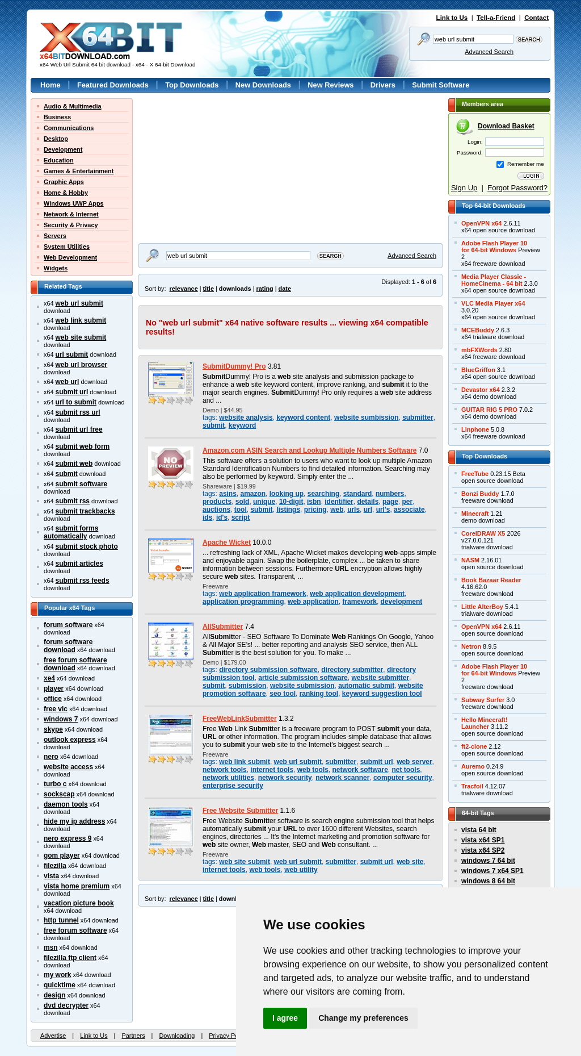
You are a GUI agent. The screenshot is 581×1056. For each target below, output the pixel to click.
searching (323, 494)
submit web (74, 464)
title (208, 288)
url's (383, 510)
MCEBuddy (477, 330)
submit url (72, 392)
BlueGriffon (478, 369)
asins (228, 494)
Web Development (70, 257)
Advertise (53, 1035)
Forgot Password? (517, 187)
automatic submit (366, 686)
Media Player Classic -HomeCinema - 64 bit (493, 280)
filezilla (55, 866)
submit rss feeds (83, 581)
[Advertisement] (209, 169)
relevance (184, 288)
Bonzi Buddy (480, 493)
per (407, 502)
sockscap (59, 794)
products (217, 502)
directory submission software (268, 670)
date (285, 288)
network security (285, 778)
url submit (72, 354)
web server (414, 762)
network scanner (342, 778)
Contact (536, 17)
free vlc (56, 709)
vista (51, 876)
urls (353, 510)
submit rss (73, 501)
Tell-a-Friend (496, 17)
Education (59, 160)
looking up (287, 494)
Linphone (475, 429)
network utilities (228, 778)
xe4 (49, 678)
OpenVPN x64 (481, 223)
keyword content (303, 417)
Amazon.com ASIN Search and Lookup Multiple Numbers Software (309, 450)
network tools (225, 770)
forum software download (68, 646)
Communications (69, 127)
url (368, 510)
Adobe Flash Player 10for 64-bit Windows (494, 246)
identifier (339, 502)
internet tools (271, 770)
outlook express (70, 740)
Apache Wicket (227, 542)
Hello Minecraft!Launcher (484, 723)
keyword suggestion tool (382, 694)
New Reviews (330, 85)
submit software (82, 484)
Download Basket (506, 126)
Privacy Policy (228, 1035)
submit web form (83, 446)
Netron (471, 646)
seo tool (283, 694)
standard (357, 494)
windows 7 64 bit (488, 861)
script (240, 517)
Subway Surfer (482, 699)
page (390, 502)
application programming (243, 602)
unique (264, 502)
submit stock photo (87, 546)
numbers (390, 494)
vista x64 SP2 (482, 850)
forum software (68, 625)
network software (360, 770)
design (55, 995)
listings (288, 510)
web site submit (81, 337)
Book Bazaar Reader (491, 580)
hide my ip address (74, 821)
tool (240, 510)
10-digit (291, 502)
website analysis (245, 417)
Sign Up (464, 187)
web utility (300, 870)
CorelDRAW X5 (483, 533)
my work (57, 975)
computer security (402, 778)
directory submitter (352, 670)
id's (222, 517)
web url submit (79, 303)
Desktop (56, 138)
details (367, 502)
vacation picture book (79, 903)
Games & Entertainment (78, 171)
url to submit (76, 402)
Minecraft (475, 513)
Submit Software (440, 85)
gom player (62, 855)
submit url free (79, 429)
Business (57, 117)
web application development (357, 594)
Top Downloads (191, 85)
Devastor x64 (480, 389)
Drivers (383, 85)
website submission (302, 686)
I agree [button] (285, 1017)
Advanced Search (489, 51)
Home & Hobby (66, 192)
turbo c (55, 784)
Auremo (473, 766)
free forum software (75, 930)
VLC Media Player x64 (493, 303)
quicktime (59, 985)
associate (409, 510)
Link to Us (452, 17)
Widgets (56, 268)
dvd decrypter (66, 1005)
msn (51, 947)
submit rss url (78, 412)
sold (242, 502)
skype (53, 729)
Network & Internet (71, 214)
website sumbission (366, 417)
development (402, 602)
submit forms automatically (71, 532)
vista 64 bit (478, 830)
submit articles (79, 563)
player (54, 688)
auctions (216, 510)
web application (313, 602)
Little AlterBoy (482, 606)
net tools (405, 770)
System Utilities (67, 246)
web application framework (262, 594)
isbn (314, 502)
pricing (315, 510)
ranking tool (319, 694)
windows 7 (61, 719)
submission (247, 686)
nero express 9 (67, 838)
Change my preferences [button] (363, 1017)
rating (264, 288)
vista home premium (77, 886)
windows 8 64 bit (488, 881)
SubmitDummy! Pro (234, 366)
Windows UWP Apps (74, 203)
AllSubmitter (223, 627)
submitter (417, 417)
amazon (253, 494)
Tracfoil (472, 786)
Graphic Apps (64, 181)
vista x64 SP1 (482, 840)
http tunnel (61, 920)
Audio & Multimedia (73, 106)
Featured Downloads (113, 85)
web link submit (81, 320)
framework (359, 602)
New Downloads (263, 85)
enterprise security (233, 786)
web (336, 510)
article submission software (302, 678)
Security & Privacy (71, 225)
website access (68, 767)
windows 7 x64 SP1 (492, 871)
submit (67, 474)
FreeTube (475, 473)
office (53, 699)
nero (51, 757)
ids (207, 517)
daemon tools (66, 804)
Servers (55, 235)
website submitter (380, 678)
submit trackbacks (85, 511)
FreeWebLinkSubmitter (240, 719)
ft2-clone (474, 746)
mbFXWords (479, 350)
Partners (133, 1035)
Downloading (177, 1035)
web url (67, 382)
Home (50, 85)
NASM (470, 560)
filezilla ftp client (70, 958)
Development (63, 149)
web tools (313, 770)
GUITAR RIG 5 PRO (489, 409)
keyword (242, 425)
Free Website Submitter (240, 811)
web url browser (82, 365)
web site (410, 862)
